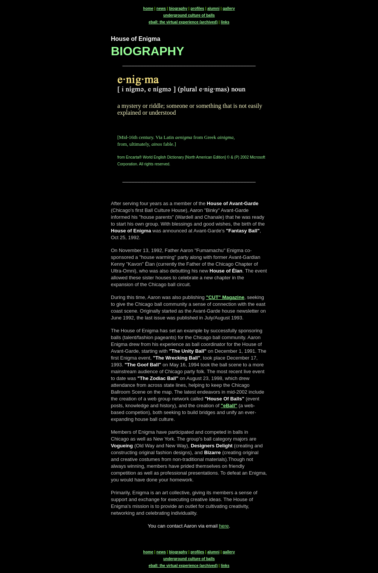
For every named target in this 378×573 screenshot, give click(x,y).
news (161, 8)
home (148, 8)
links (225, 22)
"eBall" (229, 405)
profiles (197, 8)
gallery (228, 8)
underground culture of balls (189, 15)
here (224, 526)
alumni (213, 8)
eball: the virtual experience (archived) (183, 22)
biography (178, 8)
